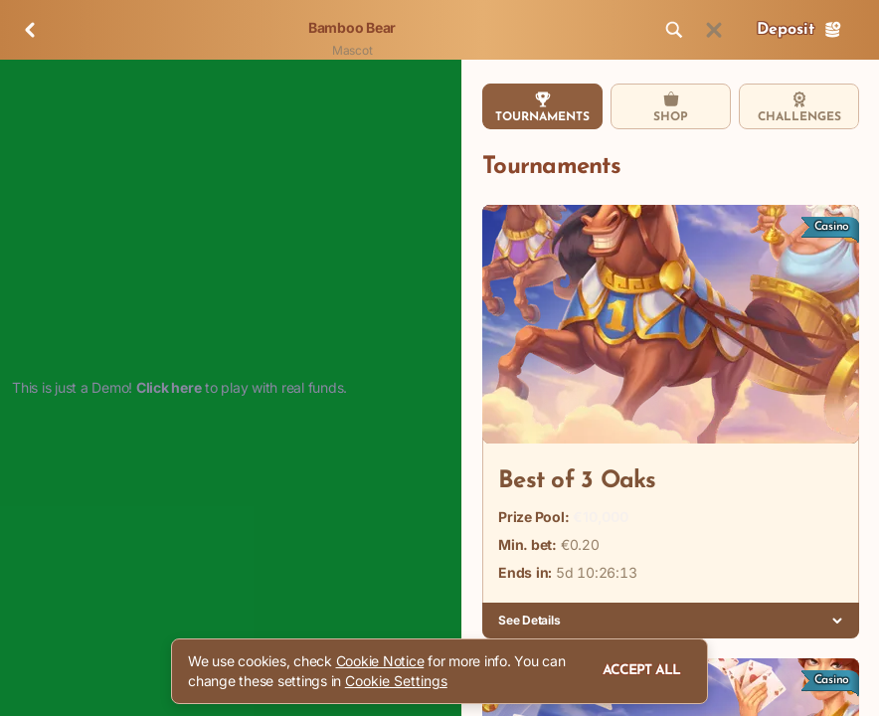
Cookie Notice (380, 660)
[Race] (714, 30)
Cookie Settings (396, 681)
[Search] (674, 30)
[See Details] (837, 620)
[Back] (30, 30)
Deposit (799, 30)
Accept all (641, 670)
